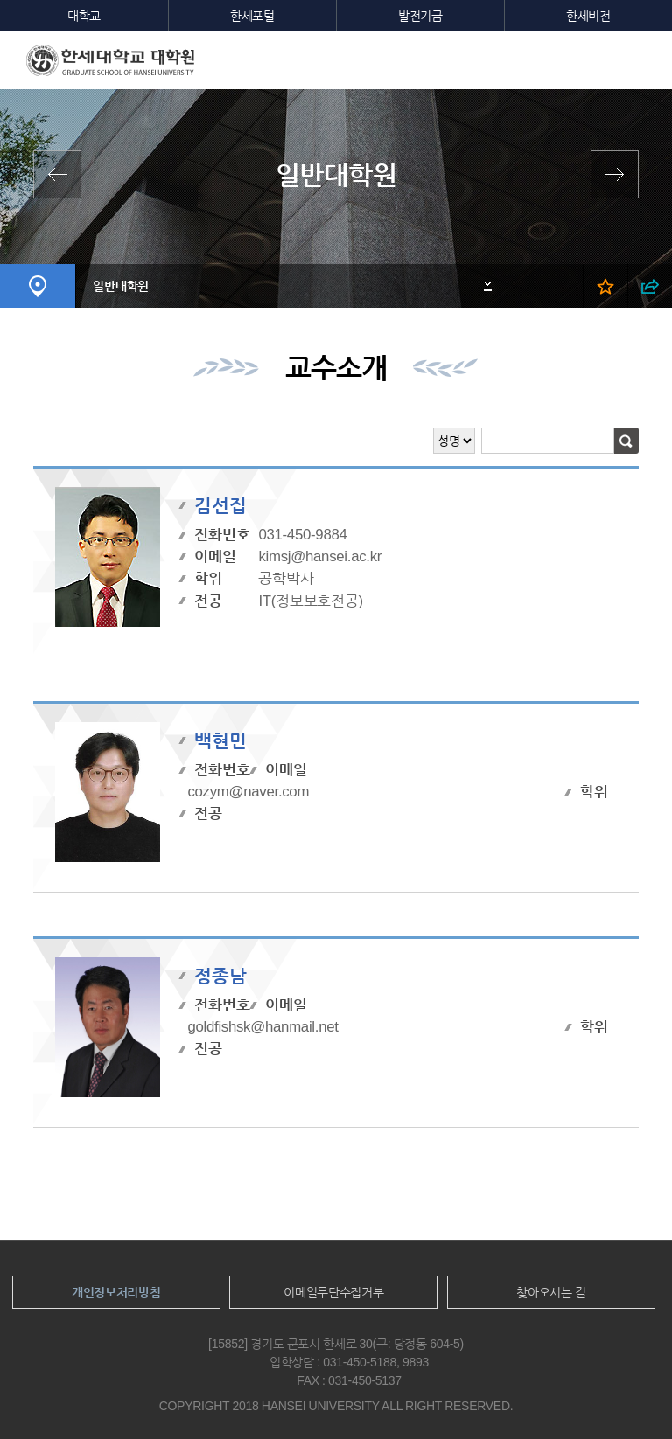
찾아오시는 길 (551, 1292)
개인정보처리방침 (116, 1292)
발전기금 (420, 16)
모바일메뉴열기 (646, 58)
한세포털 (252, 16)
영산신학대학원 (610, 174)
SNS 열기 (649, 286)
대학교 (84, 16)
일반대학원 (121, 286)
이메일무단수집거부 (333, 1292)
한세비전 (588, 16)
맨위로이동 (626, 1394)
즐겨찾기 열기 (605, 286)
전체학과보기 (61, 174)
